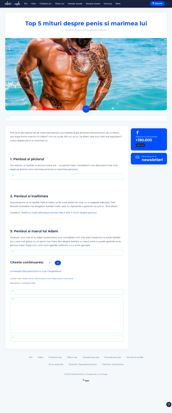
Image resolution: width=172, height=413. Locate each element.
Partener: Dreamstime (113, 364)
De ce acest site (56, 364)
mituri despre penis (54, 278)
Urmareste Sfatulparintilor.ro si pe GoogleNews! (35, 271)
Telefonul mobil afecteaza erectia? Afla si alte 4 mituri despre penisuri (59, 212)
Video (33, 4)
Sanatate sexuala (75, 4)
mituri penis (68, 278)
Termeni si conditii (134, 357)
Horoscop (108, 4)
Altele (118, 4)
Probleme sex (46, 4)
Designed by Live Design (96, 374)
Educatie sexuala (93, 4)
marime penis (40, 278)
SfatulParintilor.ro (78, 374)
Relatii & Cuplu (69, 30)
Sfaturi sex (59, 4)
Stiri (25, 4)
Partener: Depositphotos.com (83, 364)
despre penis (28, 278)
